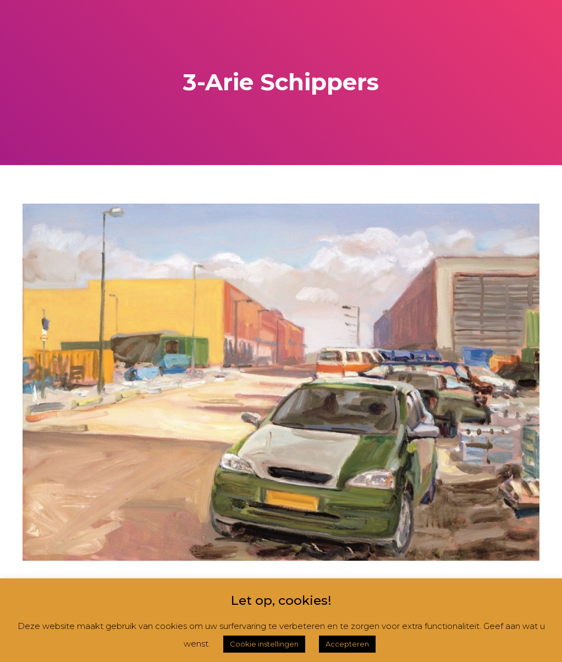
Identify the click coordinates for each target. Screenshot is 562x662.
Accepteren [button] (347, 643)
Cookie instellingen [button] (264, 643)
